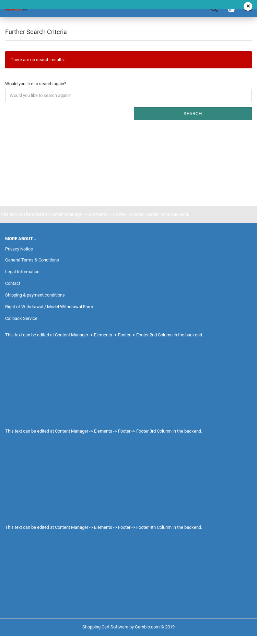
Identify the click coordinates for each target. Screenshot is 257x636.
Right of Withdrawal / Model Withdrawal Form (49, 306)
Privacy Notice (19, 249)
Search (193, 113)
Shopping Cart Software (105, 626)
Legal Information (22, 271)
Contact (12, 283)
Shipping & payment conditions (35, 295)
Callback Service (21, 318)
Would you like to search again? (35, 83)
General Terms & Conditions (32, 260)
